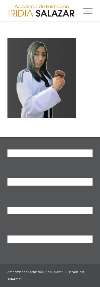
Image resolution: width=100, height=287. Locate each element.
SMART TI (14, 279)
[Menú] (85, 10)
